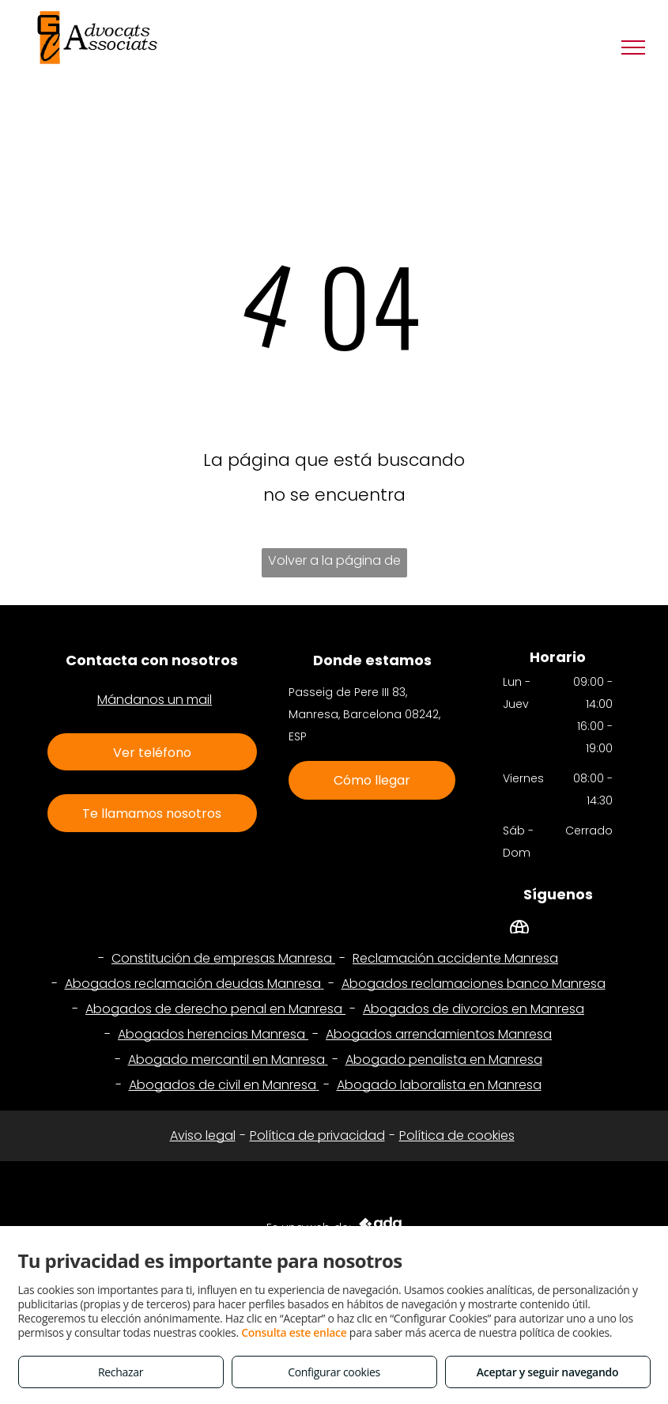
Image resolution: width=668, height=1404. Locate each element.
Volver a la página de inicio (334, 564)
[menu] (633, 47)
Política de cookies (457, 1135)
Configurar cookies (334, 1371)
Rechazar (120, 1371)
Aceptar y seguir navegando (547, 1371)
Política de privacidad (317, 1135)
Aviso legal (203, 1135)
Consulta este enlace (293, 1332)
